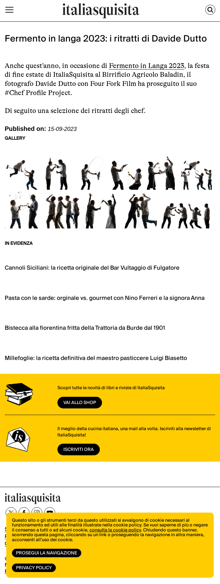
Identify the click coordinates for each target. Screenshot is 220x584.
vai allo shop (79, 403)
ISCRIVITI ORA (78, 449)
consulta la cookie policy (115, 530)
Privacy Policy (34, 568)
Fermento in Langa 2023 (146, 66)
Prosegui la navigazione (46, 553)
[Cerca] (210, 10)
